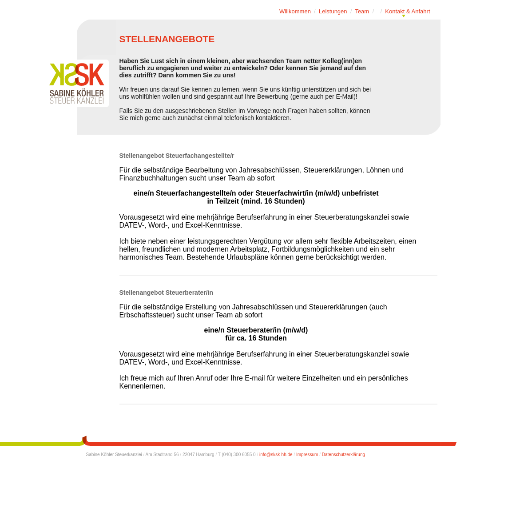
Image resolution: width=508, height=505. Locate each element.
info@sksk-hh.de (276, 454)
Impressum (307, 454)
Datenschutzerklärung (343, 454)
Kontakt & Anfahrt (407, 11)
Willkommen (295, 11)
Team (362, 11)
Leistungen (333, 11)
